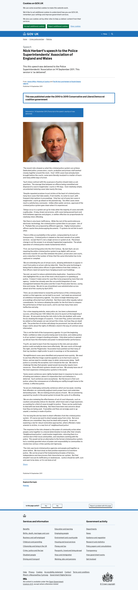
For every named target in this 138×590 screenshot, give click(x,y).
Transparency (91, 550)
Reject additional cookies (58, 26)
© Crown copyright (107, 584)
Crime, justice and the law (33, 550)
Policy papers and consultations (98, 546)
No (59, 506)
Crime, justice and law (37, 39)
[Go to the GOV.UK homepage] (31, 34)
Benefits (26, 529)
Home (25, 39)
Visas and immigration (63, 555)
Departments (91, 529)
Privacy (31, 572)
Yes (48, 506)
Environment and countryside (66, 537)
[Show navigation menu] (104, 34)
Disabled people (29, 555)
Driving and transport (31, 559)
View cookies (75, 26)
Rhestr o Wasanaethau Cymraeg (35, 575)
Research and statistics (95, 542)
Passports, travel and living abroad (68, 550)
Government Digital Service (60, 575)
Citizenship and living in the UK (35, 546)
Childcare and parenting (32, 542)
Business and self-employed (34, 537)
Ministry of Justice (43, 81)
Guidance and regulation (95, 537)
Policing (49, 39)
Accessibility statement (53, 572)
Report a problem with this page (100, 506)
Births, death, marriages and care (36, 533)
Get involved (91, 559)
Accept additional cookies (34, 26)
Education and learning (64, 529)
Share (25, 464)
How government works (95, 555)
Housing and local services (65, 542)
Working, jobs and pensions (65, 559)
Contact (68, 572)
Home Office (31, 81)
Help (25, 572)
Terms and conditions (81, 572)
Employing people (62, 533)
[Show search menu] (112, 34)
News (88, 533)
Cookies (39, 572)
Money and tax (60, 546)
